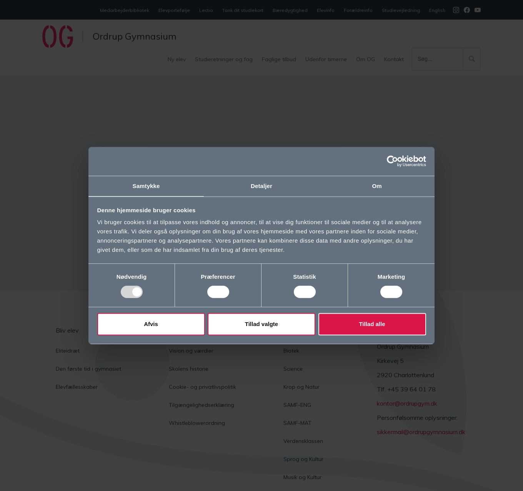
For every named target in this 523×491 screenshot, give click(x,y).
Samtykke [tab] (146, 185)
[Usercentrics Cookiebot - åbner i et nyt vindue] (392, 160)
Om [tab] (376, 185)
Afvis (151, 324)
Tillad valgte (261, 324)
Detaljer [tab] (261, 185)
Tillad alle (372, 324)
